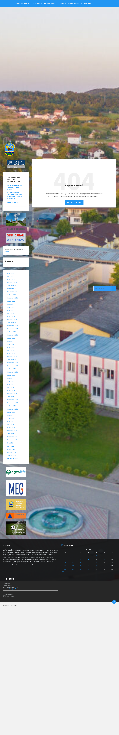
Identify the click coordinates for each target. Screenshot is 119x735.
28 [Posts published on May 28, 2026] (88, 569)
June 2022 (10, 418)
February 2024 (12, 357)
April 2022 (10, 424)
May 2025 (10, 310)
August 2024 (11, 338)
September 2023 (12, 372)
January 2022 (11, 434)
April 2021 (10, 446)
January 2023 (11, 397)
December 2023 (12, 363)
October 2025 (11, 295)
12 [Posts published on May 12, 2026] (73, 562)
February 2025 (12, 320)
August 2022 (11, 412)
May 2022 (10, 421)
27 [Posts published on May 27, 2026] (80, 569)
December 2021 (12, 437)
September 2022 (12, 409)
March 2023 (11, 390)
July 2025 (10, 304)
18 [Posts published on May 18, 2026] (65, 566)
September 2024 (12, 335)
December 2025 (12, 289)
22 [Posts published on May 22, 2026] (96, 566)
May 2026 (10, 273)
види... (7, 251)
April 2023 (10, 387)
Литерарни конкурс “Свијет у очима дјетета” (14, 187)
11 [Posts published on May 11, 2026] (65, 562)
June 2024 (10, 344)
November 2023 (12, 366)
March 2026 (11, 279)
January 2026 (11, 286)
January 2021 (11, 455)
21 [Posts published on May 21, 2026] (88, 566)
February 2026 (12, 282)
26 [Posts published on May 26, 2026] (73, 569)
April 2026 (10, 276)
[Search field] (104, 288)
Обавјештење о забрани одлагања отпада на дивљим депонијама (14, 195)
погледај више (12, 202)
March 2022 (11, 427)
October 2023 (11, 369)
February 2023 (12, 394)
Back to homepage (74, 202)
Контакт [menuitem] (87, 3)
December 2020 (12, 458)
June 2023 (10, 381)
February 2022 (12, 431)
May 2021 (10, 443)
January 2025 (11, 323)
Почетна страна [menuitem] (22, 3)
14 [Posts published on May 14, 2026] (88, 562)
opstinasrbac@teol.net (10, 589)
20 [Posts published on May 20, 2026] (80, 566)
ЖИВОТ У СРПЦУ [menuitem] (74, 3)
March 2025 (11, 316)
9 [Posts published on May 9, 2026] (104, 559)
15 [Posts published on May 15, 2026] (96, 562)
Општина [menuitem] (36, 3)
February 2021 (12, 452)
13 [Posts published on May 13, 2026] (80, 562)
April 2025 (10, 313)
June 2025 (10, 307)
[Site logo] (9, 155)
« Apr (62, 572)
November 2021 (12, 440)
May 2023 (10, 384)
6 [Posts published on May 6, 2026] (80, 559)
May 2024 (10, 347)
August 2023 (11, 375)
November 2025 (12, 292)
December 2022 (12, 400)
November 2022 (12, 403)
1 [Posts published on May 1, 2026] (96, 556)
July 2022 (10, 415)
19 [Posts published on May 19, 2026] (73, 566)
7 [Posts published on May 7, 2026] (88, 559)
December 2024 (12, 326)
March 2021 (11, 449)
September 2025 (12, 298)
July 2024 (10, 341)
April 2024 (10, 350)
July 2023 (10, 378)
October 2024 (11, 332)
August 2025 (11, 301)
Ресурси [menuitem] (61, 3)
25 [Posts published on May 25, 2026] (65, 569)
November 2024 (12, 329)
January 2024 (11, 360)
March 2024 (11, 353)
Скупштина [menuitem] (49, 3)
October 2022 (11, 406)
